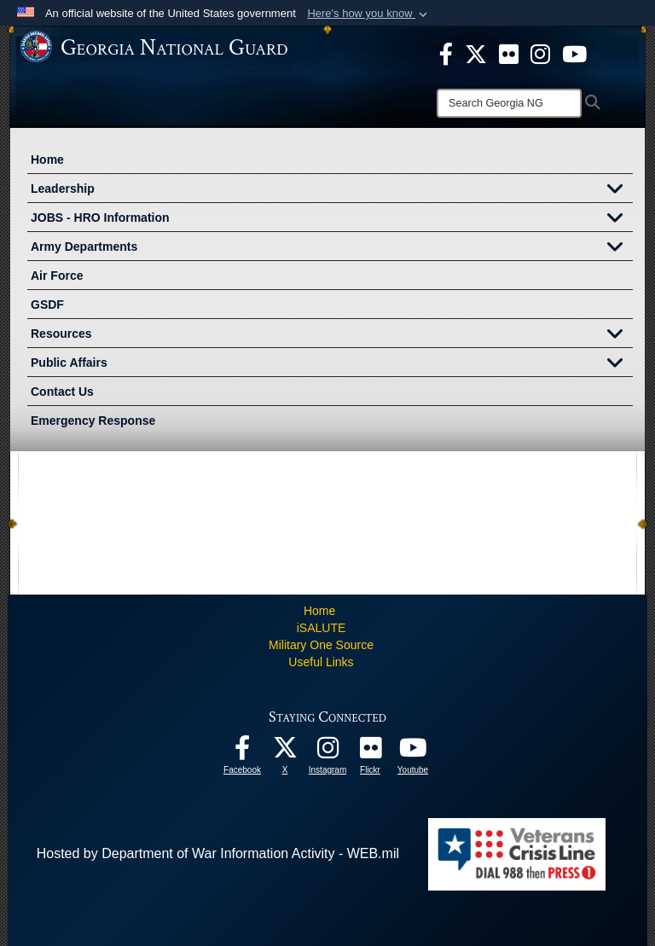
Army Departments (332, 248)
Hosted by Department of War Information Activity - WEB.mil (218, 853)
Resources (332, 335)
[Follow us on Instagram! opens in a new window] (327, 752)
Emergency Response (93, 420)
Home (47, 159)
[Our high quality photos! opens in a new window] (370, 752)
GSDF (47, 304)
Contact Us (62, 391)
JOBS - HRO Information (332, 219)
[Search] (509, 103)
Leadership (332, 190)
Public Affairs (332, 364)
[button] (369, 13)
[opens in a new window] (509, 53)
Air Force (57, 275)
